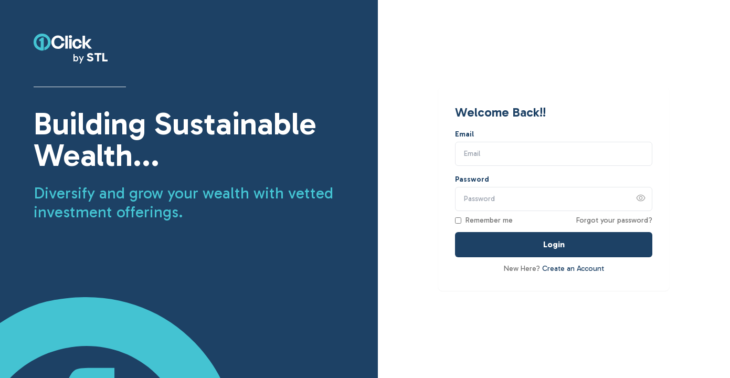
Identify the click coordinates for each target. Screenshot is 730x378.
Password (472, 179)
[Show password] (641, 198)
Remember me (489, 220)
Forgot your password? (614, 220)
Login (554, 244)
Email (464, 134)
